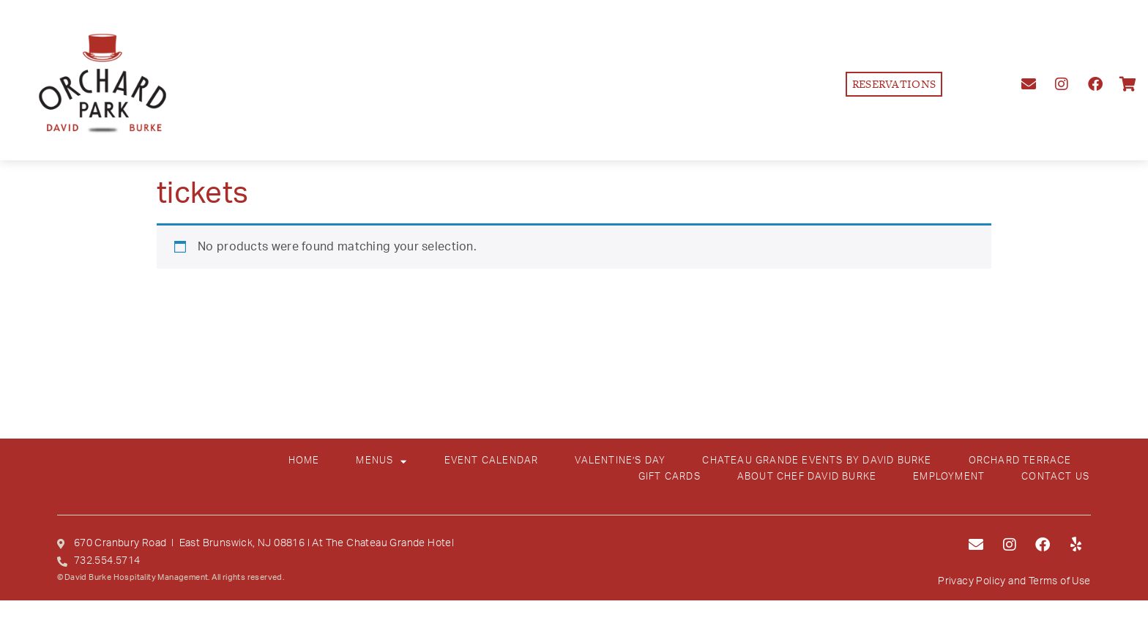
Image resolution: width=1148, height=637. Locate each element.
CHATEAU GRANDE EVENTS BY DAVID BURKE (816, 461)
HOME (304, 461)
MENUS (381, 461)
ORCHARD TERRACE (1020, 461)
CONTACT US (1055, 477)
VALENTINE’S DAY (620, 461)
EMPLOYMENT (949, 477)
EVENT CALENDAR (491, 461)
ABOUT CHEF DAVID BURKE (806, 477)
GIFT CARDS (669, 477)
